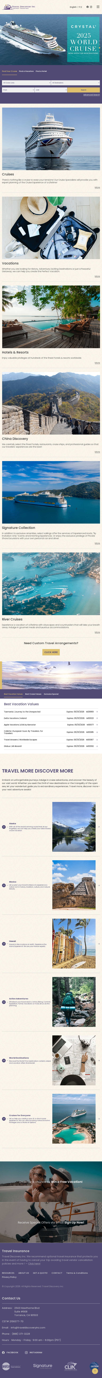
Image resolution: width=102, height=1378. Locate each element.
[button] (99, 41)
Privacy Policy (9, 1277)
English (73, 7)
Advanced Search (91, 95)
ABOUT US (23, 1273)
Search (83, 90)
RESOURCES (8, 1273)
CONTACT (57, 1273)
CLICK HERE (51, 652)
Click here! (34, 1263)
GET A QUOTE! (40, 1273)
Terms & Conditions (77, 1273)
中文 (80, 7)
